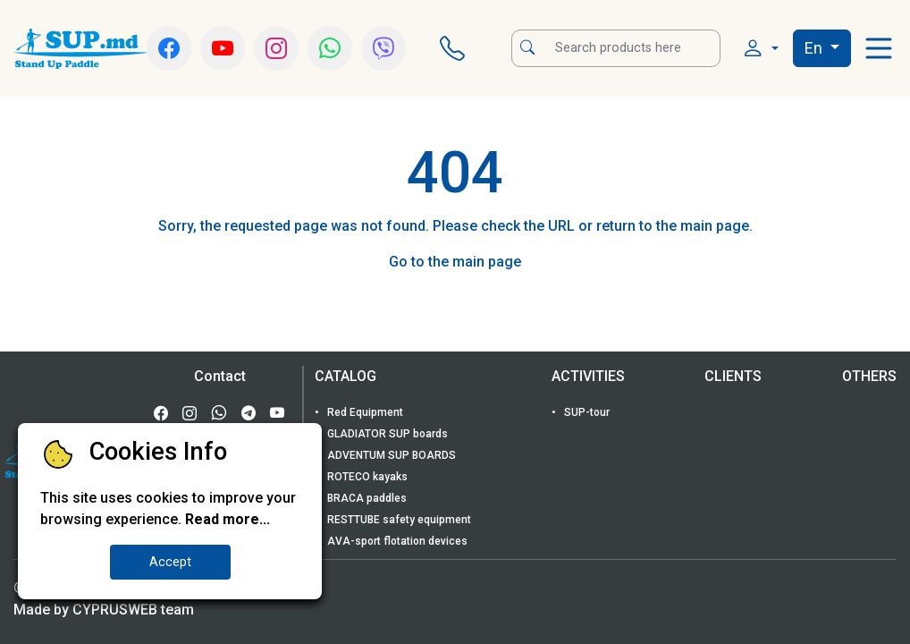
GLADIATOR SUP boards (386, 434)
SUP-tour (585, 412)
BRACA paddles (365, 498)
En (815, 47)
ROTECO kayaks (366, 476)
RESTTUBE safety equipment (397, 519)
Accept (170, 562)
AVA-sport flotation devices (396, 541)
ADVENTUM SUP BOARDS (390, 455)
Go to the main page (455, 261)
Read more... (227, 519)
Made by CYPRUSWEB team (103, 609)
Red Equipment (363, 412)
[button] (760, 49)
